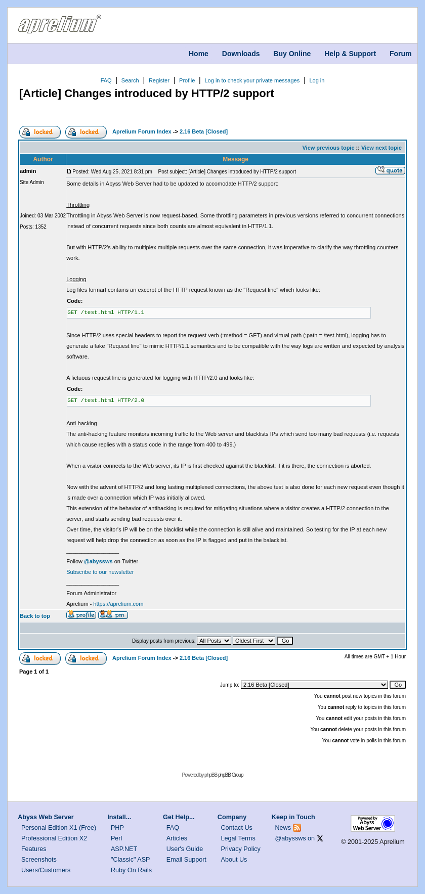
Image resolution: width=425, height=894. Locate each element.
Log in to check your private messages (252, 80)
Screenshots (39, 859)
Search (130, 80)
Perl (116, 838)
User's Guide (184, 849)
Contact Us (236, 827)
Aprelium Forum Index (142, 131)
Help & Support (350, 54)
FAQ (106, 80)
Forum (401, 54)
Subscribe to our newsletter (100, 572)
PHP (117, 827)
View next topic (381, 148)
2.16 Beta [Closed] (204, 131)
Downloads (241, 54)
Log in (316, 80)
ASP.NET (124, 849)
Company (232, 817)
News (283, 827)
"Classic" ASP (130, 859)
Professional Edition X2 (54, 838)
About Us (234, 859)
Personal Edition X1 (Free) (58, 827)
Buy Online (292, 54)
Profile (187, 80)
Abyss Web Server (45, 817)
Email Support (186, 859)
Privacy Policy (241, 849)
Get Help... (178, 817)
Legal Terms (238, 838)
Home (198, 54)
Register (159, 80)
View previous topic (328, 148)
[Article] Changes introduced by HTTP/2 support (146, 93)
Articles (176, 838)
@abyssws (290, 838)
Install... (119, 817)
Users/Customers (45, 870)
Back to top (35, 616)
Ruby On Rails (131, 870)
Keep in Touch (293, 817)
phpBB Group (230, 775)
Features (34, 849)
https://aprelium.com (118, 604)
